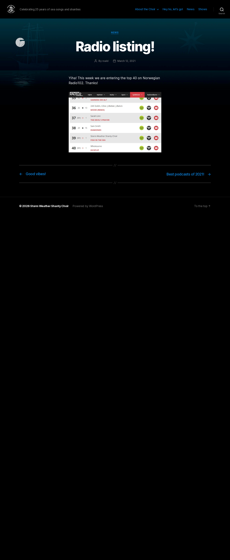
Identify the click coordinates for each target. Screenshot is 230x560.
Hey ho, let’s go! (173, 11)
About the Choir (145, 11)
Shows (202, 11)
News (190, 11)
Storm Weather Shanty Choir (50, 211)
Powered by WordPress (89, 211)
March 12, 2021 (126, 65)
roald (105, 65)
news (115, 37)
